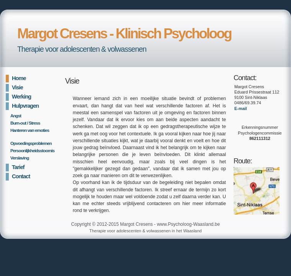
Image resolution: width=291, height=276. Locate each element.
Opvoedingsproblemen (31, 143)
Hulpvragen (25, 106)
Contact (21, 176)
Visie (17, 87)
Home (19, 78)
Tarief (18, 167)
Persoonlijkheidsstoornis (31, 150)
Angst (15, 115)
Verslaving (19, 157)
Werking (21, 97)
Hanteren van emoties (29, 130)
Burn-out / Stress (25, 122)
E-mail (240, 108)
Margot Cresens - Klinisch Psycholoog (124, 33)
